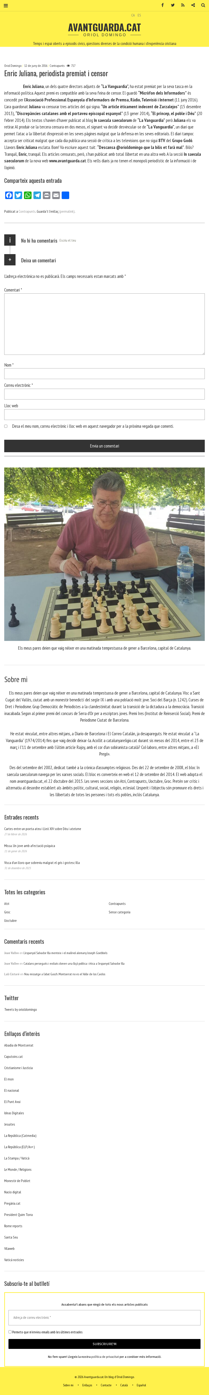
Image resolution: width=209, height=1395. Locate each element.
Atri (6, 903)
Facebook (161, 5)
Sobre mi (68, 1385)
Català (124, 1385)
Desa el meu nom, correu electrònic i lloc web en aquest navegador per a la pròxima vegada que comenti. (93, 426)
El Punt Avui (12, 1101)
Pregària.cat (12, 1203)
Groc (7, 912)
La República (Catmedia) (20, 1135)
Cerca (201, 5)
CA (133, 15)
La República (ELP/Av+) (19, 1146)
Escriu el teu (68, 240)
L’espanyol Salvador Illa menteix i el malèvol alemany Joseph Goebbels (65, 953)
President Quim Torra (18, 1214)
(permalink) (67, 211)
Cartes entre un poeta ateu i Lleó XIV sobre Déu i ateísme (42, 828)
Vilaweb (9, 1248)
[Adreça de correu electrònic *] (104, 1317)
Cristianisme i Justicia (18, 1067)
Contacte (106, 1385)
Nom (9, 365)
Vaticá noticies (14, 1259)
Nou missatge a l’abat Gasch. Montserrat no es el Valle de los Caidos (64, 974)
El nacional (11, 1090)
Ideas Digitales (14, 1113)
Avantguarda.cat (104, 27)
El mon (9, 1079)
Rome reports (13, 1225)
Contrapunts (57, 66)
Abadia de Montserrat (18, 1045)
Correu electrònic (18, 385)
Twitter (171, 5)
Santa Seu (11, 1237)
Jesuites (9, 1124)
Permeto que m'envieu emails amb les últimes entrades (45, 1332)
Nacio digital (12, 1192)
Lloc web (11, 405)
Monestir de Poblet (17, 1180)
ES (139, 15)
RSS (181, 5)
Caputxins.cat (13, 1056)
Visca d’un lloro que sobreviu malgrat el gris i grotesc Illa (42, 862)
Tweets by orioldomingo (20, 1009)
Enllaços (87, 1385)
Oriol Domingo (13, 66)
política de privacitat (105, 1357)
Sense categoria (119, 912)
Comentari (13, 290)
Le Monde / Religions (18, 1169)
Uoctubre (10, 920)
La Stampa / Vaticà (16, 1158)
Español (141, 1385)
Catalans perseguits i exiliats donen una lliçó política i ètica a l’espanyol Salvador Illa (74, 963)
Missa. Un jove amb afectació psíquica (29, 845)
